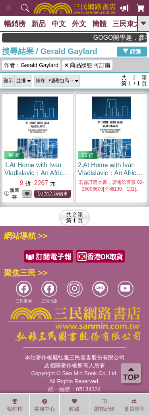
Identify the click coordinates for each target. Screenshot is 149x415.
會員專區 (134, 405)
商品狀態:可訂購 (87, 65)
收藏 (74, 405)
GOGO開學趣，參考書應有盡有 (124, 37)
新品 (38, 24)
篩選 (132, 51)
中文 (59, 24)
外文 (79, 24)
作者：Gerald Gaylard (31, 65)
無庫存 (11, 193)
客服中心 (44, 405)
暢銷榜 (14, 24)
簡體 (99, 24)
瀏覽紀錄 (104, 405)
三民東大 (126, 24)
